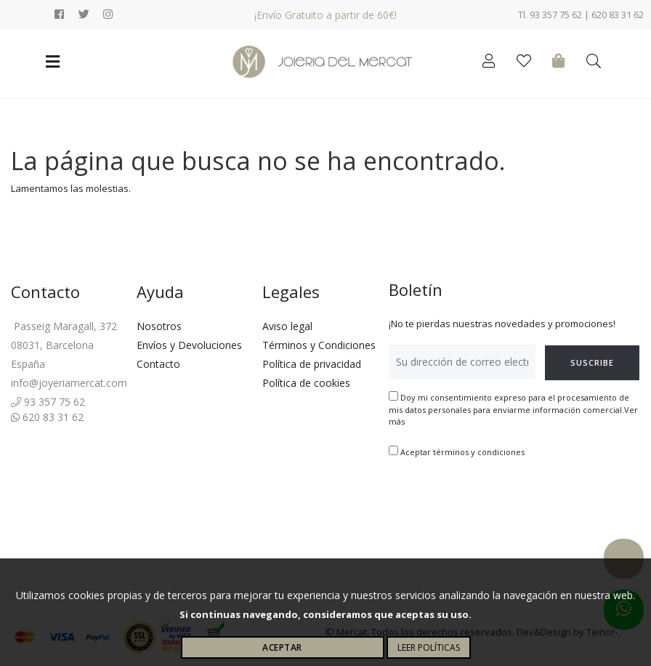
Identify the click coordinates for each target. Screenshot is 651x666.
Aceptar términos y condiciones (462, 451)
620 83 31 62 (47, 417)
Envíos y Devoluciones (189, 345)
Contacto (158, 364)
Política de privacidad (311, 364)
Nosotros (159, 326)
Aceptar (282, 647)
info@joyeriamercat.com (69, 383)
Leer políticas (428, 647)
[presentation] (499, 504)
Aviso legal (287, 326)
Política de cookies (306, 383)
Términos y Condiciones (319, 345)
